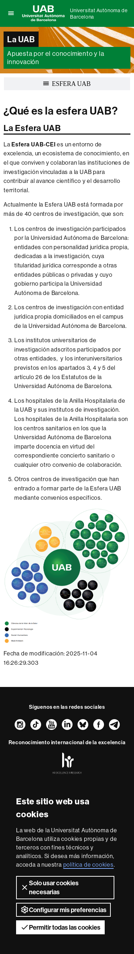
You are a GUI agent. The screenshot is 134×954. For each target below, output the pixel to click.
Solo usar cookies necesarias (49, 887)
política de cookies (88, 864)
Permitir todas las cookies (60, 927)
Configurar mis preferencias (63, 909)
